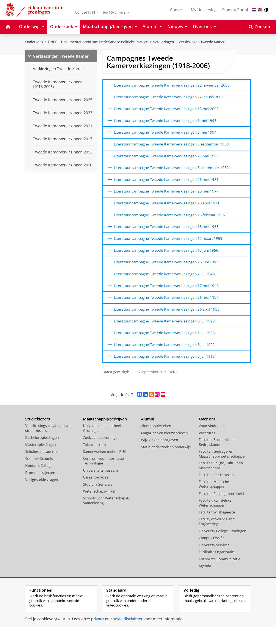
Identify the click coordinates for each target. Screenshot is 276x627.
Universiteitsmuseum (100, 488)
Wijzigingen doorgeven (159, 458)
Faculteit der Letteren (216, 493)
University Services (214, 563)
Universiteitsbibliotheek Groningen (102, 447)
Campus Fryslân (212, 556)
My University (203, 9)
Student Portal (235, 9)
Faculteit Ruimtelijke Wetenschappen (215, 521)
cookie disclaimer (127, 618)
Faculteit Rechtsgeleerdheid (221, 512)
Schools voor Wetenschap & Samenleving (106, 519)
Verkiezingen (163, 41)
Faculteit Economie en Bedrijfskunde (217, 461)
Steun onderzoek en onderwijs (166, 465)
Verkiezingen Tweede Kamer (202, 41)
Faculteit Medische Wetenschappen (214, 503)
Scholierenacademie (41, 470)
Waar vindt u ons (212, 444)
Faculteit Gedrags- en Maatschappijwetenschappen (222, 472)
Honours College (38, 484)
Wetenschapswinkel (99, 510)
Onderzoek (34, 41)
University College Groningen (222, 549)
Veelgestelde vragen (41, 498)
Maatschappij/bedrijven (105, 437)
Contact (177, 9)
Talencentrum (94, 463)
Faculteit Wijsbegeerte (217, 531)
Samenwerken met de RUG (105, 470)
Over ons (207, 437)
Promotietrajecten (40, 491)
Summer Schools (39, 477)
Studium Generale (98, 503)
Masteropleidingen (40, 463)
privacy (97, 618)
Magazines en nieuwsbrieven (164, 451)
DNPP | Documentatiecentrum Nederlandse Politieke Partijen (98, 41)
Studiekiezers (37, 437)
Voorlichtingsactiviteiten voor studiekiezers (49, 447)
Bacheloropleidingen (42, 456)
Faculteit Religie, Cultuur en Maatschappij (221, 484)
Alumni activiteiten (156, 444)
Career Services (95, 496)
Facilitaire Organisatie (216, 570)
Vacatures (207, 451)
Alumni (147, 437)
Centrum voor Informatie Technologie (103, 479)
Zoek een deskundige (100, 456)
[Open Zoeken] (259, 27)
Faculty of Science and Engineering (217, 540)
